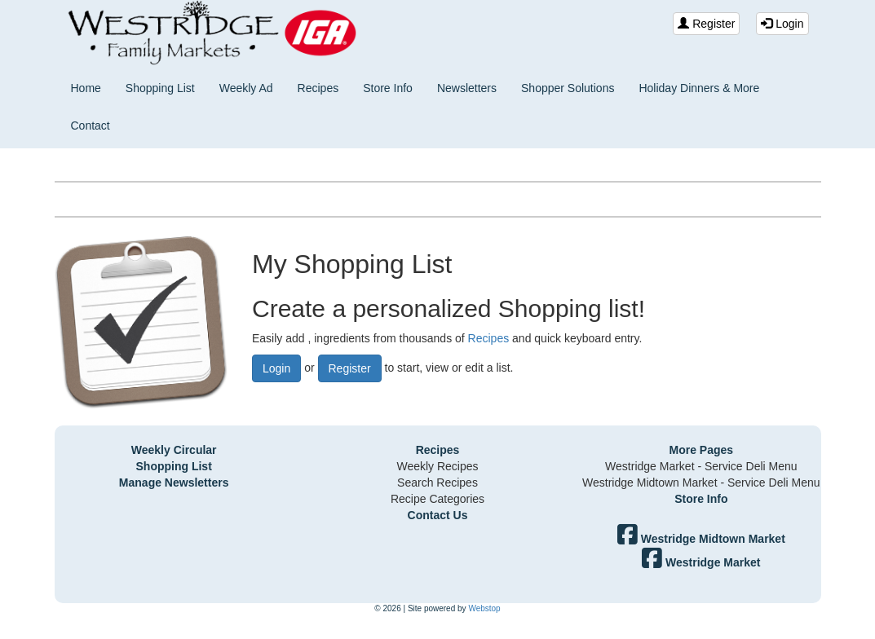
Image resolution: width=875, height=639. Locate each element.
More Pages (702, 449)
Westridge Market (701, 562)
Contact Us (438, 515)
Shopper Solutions (567, 88)
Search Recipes (437, 482)
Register (706, 23)
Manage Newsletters (174, 482)
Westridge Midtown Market (701, 538)
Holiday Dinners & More (699, 88)
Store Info (388, 88)
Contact (90, 125)
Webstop (484, 608)
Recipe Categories (437, 498)
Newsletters (467, 88)
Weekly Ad (246, 88)
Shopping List (160, 88)
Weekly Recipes (437, 466)
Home (86, 88)
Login (782, 23)
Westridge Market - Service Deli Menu (701, 466)
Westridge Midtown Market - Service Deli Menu (701, 482)
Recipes (318, 88)
